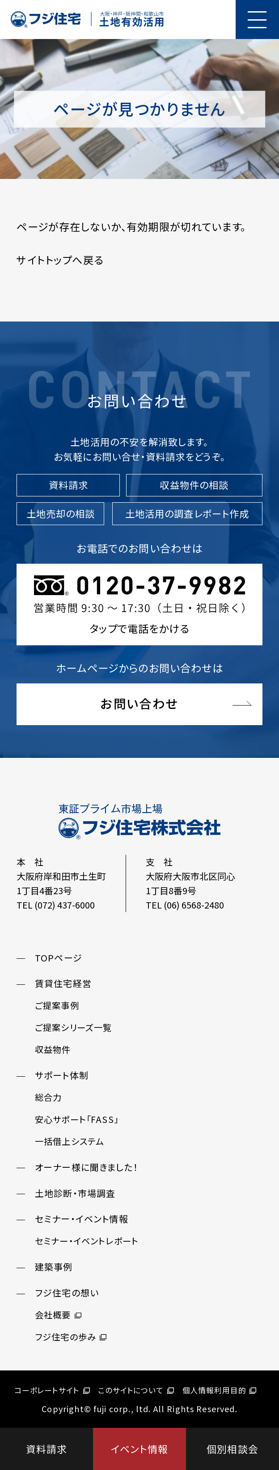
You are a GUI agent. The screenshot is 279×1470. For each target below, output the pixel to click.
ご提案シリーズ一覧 (73, 1028)
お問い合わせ (139, 704)
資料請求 (47, 1449)
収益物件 (53, 1050)
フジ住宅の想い (67, 1293)
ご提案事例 (57, 1006)
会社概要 (58, 1315)
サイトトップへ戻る (60, 259)
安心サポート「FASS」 (76, 1119)
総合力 (48, 1097)
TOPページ (58, 957)
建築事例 (54, 1267)
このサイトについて (136, 1390)
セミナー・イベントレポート (87, 1241)
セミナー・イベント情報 (81, 1219)
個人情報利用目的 (219, 1390)
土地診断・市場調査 (75, 1193)
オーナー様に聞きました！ (86, 1167)
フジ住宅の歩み (70, 1337)
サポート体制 (62, 1075)
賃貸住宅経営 (63, 983)
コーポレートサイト (52, 1390)
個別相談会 (232, 1449)
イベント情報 (140, 1449)
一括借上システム (69, 1141)
